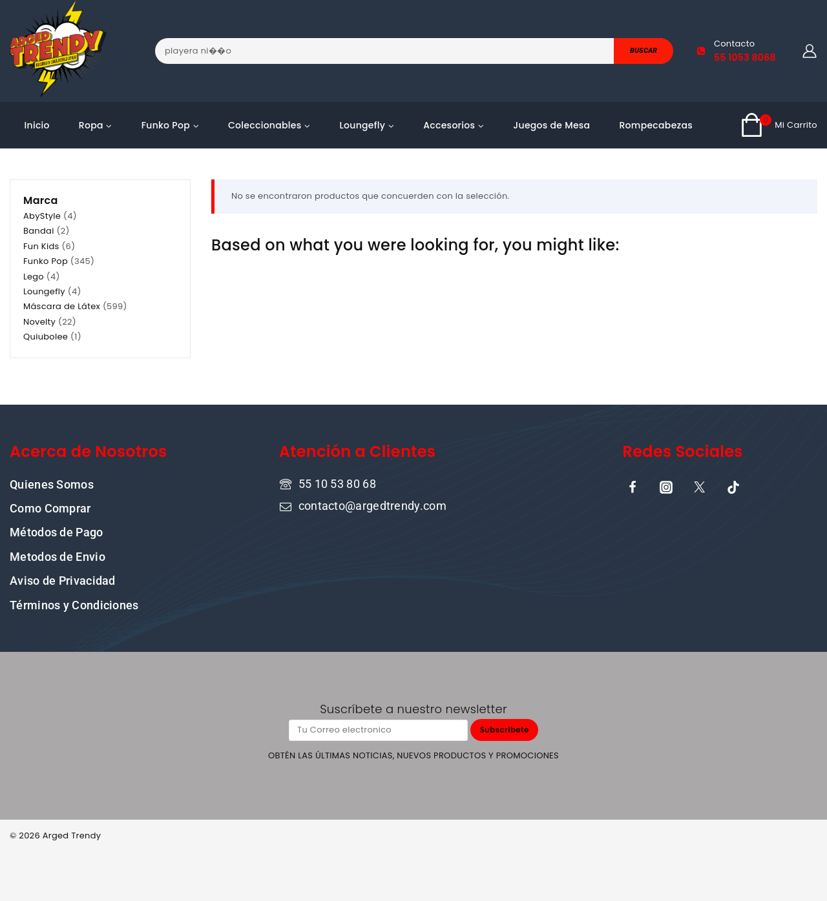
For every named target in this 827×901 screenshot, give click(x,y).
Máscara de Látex (61, 306)
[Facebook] (632, 487)
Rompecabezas (656, 125)
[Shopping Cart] (778, 125)
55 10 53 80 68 (337, 483)
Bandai (38, 231)
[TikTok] (733, 487)
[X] (700, 487)
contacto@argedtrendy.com (372, 505)
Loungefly (44, 291)
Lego (33, 276)
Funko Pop (45, 261)
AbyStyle (42, 216)
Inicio (37, 125)
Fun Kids (41, 246)
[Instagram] (666, 487)
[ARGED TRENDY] (58, 51)
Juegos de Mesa (551, 125)
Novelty (39, 322)
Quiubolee (45, 336)
